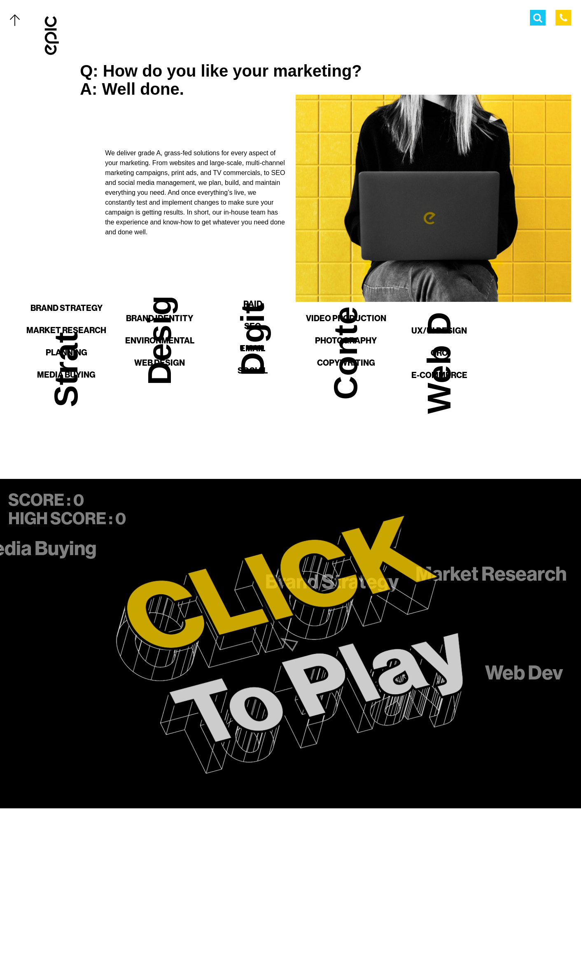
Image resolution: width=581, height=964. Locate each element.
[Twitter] (265, 940)
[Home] (52, 35)
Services (77, 851)
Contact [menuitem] (501, 19)
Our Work (79, 834)
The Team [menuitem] (411, 19)
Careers (77, 940)
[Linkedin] (315, 940)
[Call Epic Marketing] (563, 18)
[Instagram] (298, 940)
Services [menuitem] (368, 19)
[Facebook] (282, 940)
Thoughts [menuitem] (456, 19)
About (73, 904)
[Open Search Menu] (538, 18)
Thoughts (80, 887)
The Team (77, 869)
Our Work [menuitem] (323, 19)
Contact (77, 922)
